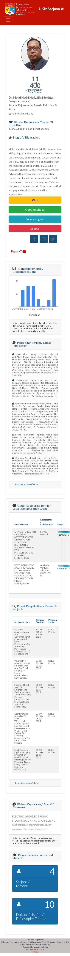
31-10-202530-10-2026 (39, 633)
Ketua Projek (51, 630)
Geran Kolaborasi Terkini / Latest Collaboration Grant (32, 507)
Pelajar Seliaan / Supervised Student (33, 856)
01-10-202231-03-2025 (39, 688)
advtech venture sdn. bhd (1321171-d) (45, 570)
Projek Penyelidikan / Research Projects (35, 607)
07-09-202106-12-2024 (39, 717)
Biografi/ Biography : (26, 137)
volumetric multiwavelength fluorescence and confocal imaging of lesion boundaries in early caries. (22, 669)
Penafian (35, 952)
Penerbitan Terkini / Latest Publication (32, 344)
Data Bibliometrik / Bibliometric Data (28, 270)
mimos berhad (44, 533)
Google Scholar (35, 209)
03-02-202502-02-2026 (39, 664)
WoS (35, 200)
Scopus (35, 228)
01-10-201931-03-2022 (39, 754)
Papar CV (18, 251)
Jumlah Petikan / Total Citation (35, 91)
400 (35, 85)
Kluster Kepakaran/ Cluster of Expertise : (31, 123)
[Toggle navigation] (8, 20)
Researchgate (35, 219)
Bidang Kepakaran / (33, 805)
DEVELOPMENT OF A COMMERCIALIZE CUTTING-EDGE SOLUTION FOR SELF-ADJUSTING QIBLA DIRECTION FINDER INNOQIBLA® (24, 574)
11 (35, 79)
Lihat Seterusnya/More (26, 484)
